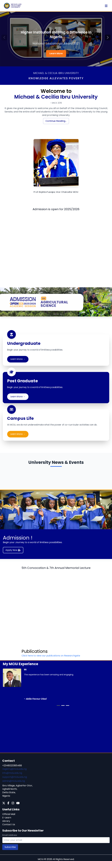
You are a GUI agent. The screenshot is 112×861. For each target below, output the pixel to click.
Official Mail (8, 814)
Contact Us (8, 824)
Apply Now (13, 550)
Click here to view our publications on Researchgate (51, 655)
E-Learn (6, 817)
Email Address (9, 835)
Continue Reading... (56, 121)
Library (6, 821)
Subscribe (10, 847)
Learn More (56, 53)
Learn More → (17, 359)
